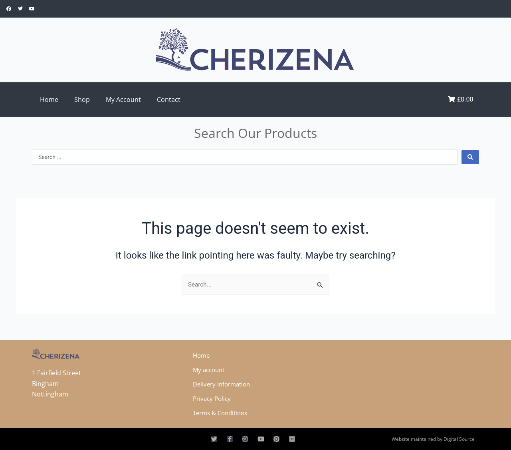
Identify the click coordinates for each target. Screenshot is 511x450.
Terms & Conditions (223, 412)
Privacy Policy (213, 398)
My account (210, 369)
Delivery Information (224, 384)
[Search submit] (470, 157)
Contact (168, 99)
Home (49, 99)
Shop (82, 99)
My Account (123, 99)
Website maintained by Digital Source (433, 439)
